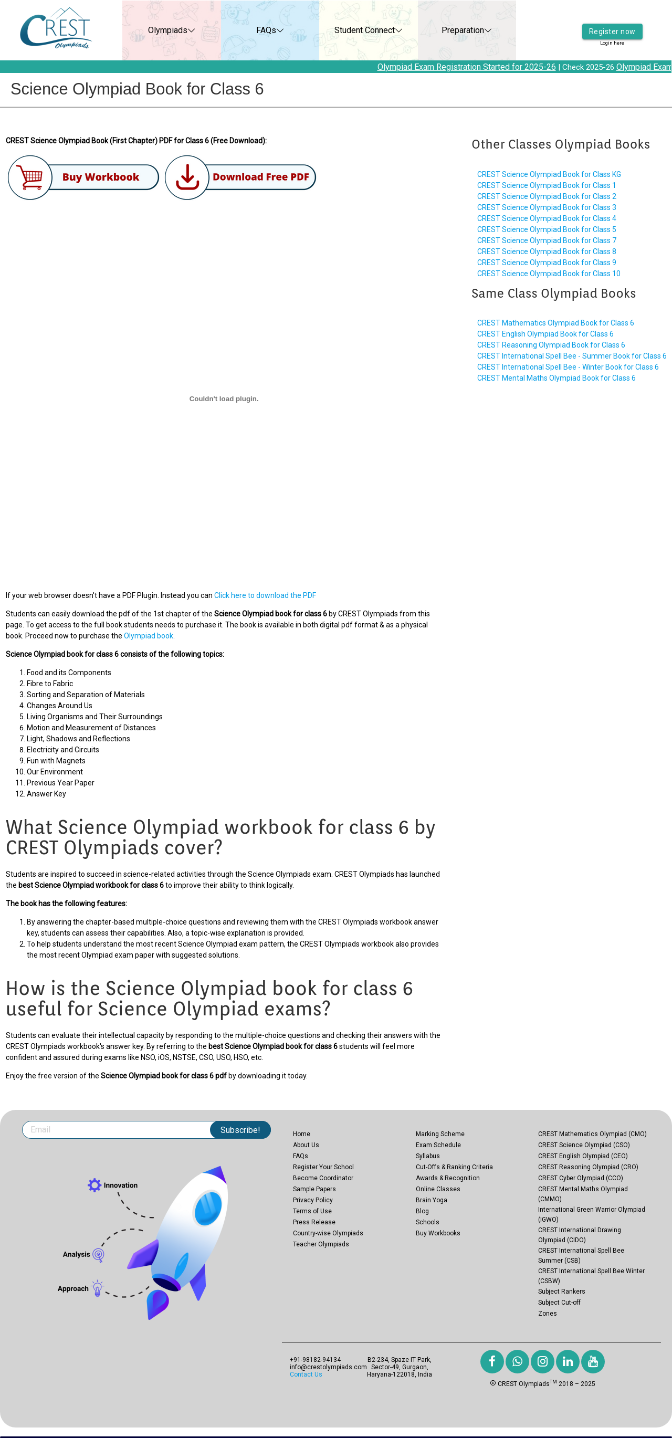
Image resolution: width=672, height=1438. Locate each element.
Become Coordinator (323, 1178)
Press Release (314, 1222)
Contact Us (306, 1374)
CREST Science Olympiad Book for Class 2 (546, 196)
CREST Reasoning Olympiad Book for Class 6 (551, 345)
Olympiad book (148, 636)
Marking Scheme (440, 1134)
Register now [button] (612, 23)
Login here (612, 37)
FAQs (254, 30)
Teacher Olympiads (321, 1244)
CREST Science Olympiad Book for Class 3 (546, 207)
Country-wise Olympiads (328, 1233)
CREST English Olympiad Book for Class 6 (545, 334)
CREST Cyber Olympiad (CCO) (580, 1178)
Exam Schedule (438, 1145)
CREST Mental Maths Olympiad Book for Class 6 (556, 378)
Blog (422, 1211)
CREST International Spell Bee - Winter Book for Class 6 (568, 367)
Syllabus (428, 1156)
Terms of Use (312, 1211)
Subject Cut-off (559, 1302)
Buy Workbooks (438, 1233)
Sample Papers (314, 1189)
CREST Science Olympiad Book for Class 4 (546, 218)
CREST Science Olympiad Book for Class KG (549, 174)
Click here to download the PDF (265, 595)
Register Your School (323, 1167)
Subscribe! (240, 1130)
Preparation (451, 30)
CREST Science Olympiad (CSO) (584, 1145)
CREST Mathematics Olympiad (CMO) (592, 1134)
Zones (547, 1313)
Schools (427, 1222)
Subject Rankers (561, 1291)
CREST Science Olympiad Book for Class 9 (546, 262)
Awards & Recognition (448, 1178)
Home (301, 1134)
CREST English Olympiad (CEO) (583, 1156)
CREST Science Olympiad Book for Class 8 (546, 251)
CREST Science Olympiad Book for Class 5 (546, 229)
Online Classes (438, 1189)
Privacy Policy (313, 1200)
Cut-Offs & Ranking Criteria (454, 1167)
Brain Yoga (431, 1200)
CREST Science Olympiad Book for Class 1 (546, 185)
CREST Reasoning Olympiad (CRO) (588, 1167)
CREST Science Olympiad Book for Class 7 (546, 240)
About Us (306, 1145)
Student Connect (353, 30)
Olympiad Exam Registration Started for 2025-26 (474, 67)
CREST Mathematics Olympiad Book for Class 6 (555, 323)
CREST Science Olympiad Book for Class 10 (549, 273)
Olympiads (156, 30)
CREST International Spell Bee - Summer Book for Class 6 (572, 356)
